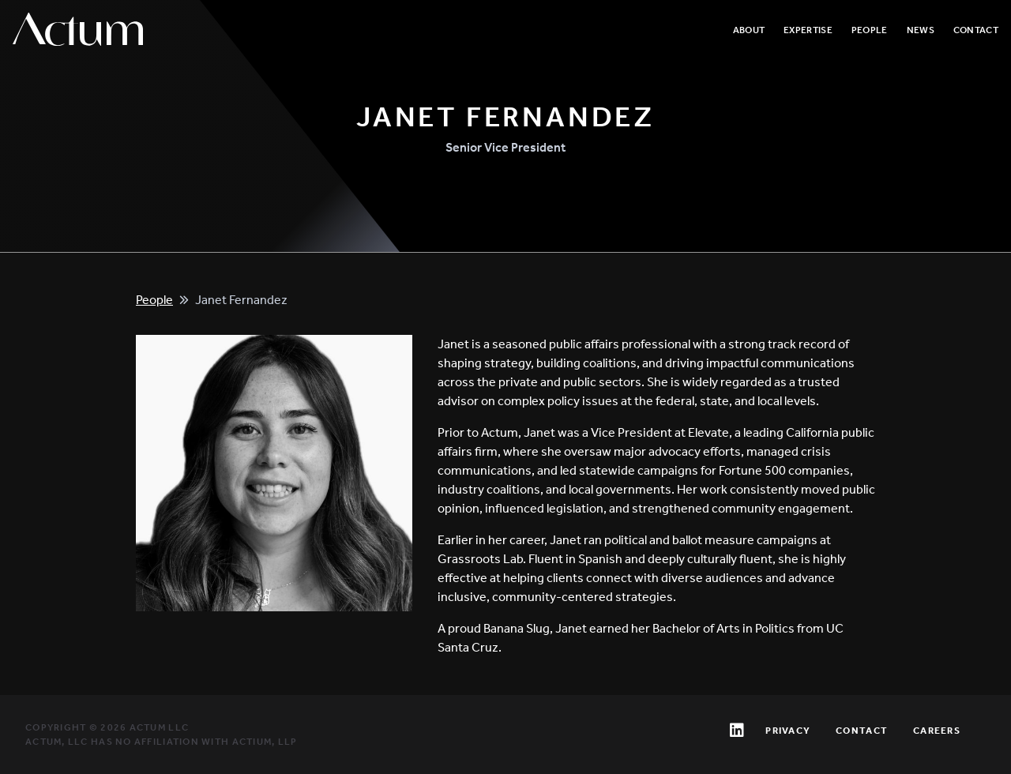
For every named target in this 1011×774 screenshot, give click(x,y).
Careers (936, 730)
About (749, 30)
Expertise (808, 30)
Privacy (787, 730)
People (869, 30)
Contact (975, 30)
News (920, 30)
